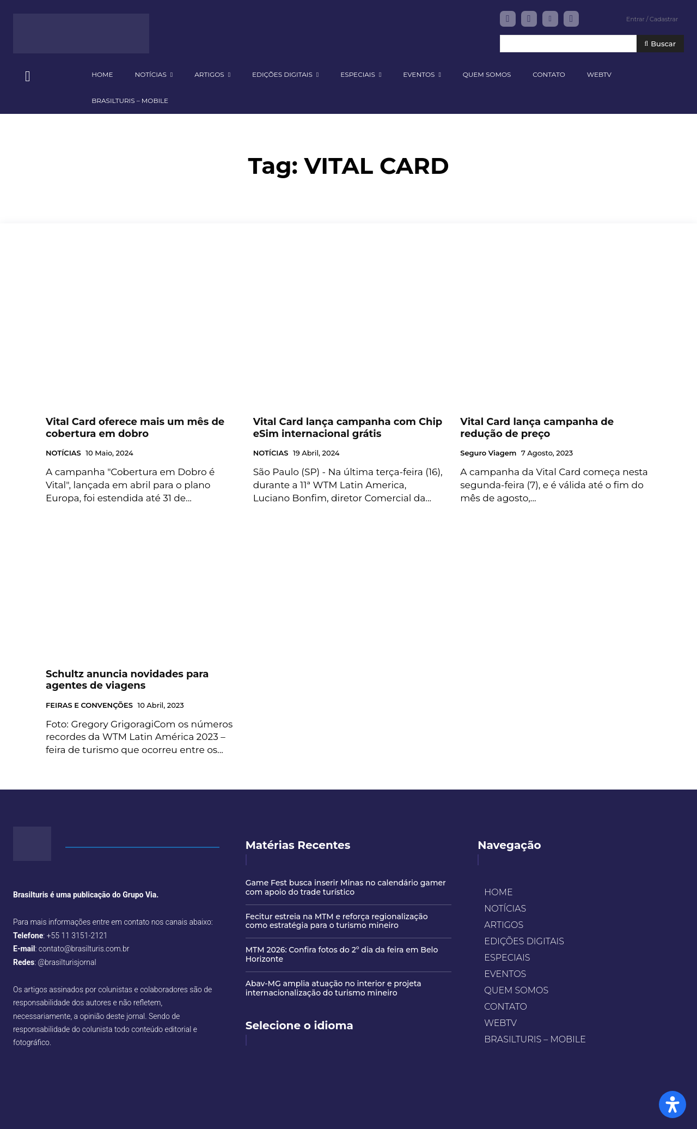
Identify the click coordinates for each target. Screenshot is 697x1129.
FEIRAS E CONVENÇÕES (89, 705)
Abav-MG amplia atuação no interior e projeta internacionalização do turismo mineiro (333, 988)
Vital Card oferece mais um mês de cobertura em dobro (135, 428)
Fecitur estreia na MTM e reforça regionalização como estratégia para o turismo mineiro (337, 921)
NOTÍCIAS (63, 453)
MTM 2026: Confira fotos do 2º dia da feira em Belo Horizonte (342, 954)
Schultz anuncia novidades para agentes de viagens (127, 680)
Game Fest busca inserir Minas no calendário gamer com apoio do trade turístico (346, 887)
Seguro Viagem (488, 453)
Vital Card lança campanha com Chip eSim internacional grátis (348, 428)
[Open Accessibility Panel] (672, 1104)
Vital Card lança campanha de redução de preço (537, 428)
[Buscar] (660, 44)
